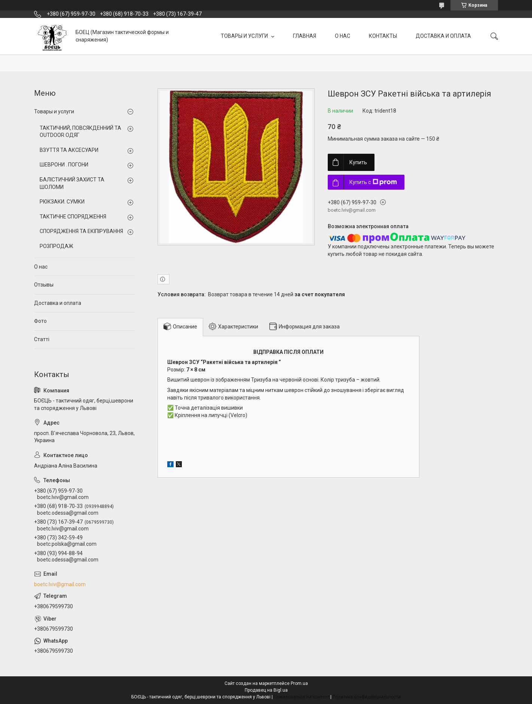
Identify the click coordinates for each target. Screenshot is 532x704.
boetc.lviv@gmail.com (60, 584)
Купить (358, 162)
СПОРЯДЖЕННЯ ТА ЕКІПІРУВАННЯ (81, 231)
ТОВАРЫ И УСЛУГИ (245, 36)
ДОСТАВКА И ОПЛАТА (443, 36)
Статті (41, 339)
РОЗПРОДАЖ (56, 246)
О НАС (342, 36)
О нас (41, 267)
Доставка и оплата (57, 303)
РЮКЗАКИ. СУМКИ (62, 202)
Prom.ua (299, 683)
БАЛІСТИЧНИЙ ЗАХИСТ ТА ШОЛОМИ (72, 183)
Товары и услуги (54, 111)
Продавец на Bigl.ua (266, 690)
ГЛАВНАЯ (304, 36)
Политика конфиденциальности (367, 697)
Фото (40, 321)
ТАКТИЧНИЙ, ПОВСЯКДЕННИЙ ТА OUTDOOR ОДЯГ (80, 131)
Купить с (373, 182)
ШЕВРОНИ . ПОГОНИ (64, 165)
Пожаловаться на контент (301, 697)
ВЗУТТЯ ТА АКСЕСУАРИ (69, 150)
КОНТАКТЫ (383, 36)
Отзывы (43, 285)
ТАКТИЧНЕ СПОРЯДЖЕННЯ (73, 217)
